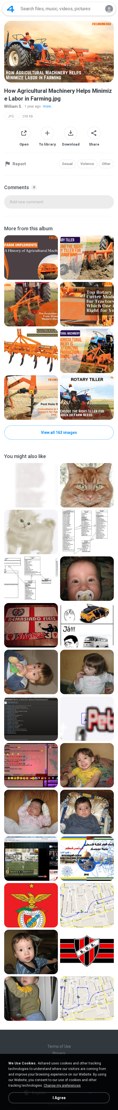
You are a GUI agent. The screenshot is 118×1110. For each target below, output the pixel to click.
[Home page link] (11, 9)
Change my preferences (62, 1086)
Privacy (59, 1053)
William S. (13, 106)
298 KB (27, 116)
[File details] (31, 257)
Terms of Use (59, 1046)
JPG (11, 116)
